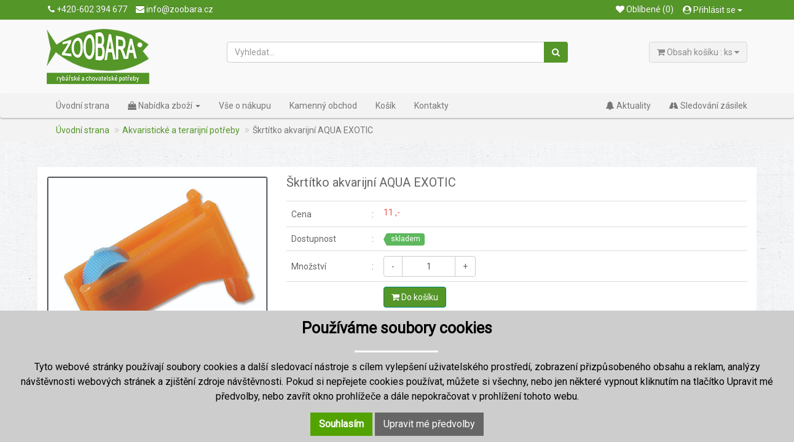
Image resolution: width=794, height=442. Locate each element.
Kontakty (431, 105)
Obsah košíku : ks (698, 52)
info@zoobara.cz (174, 9)
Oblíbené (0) (645, 9)
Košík (385, 105)
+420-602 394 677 (87, 9)
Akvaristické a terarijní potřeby (181, 130)
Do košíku (414, 297)
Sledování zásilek (708, 105)
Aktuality (628, 105)
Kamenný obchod (323, 105)
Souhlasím (341, 424)
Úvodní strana (82, 105)
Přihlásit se (712, 10)
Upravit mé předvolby (429, 424)
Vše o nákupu (245, 105)
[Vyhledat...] (386, 52)
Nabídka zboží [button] (164, 105)
